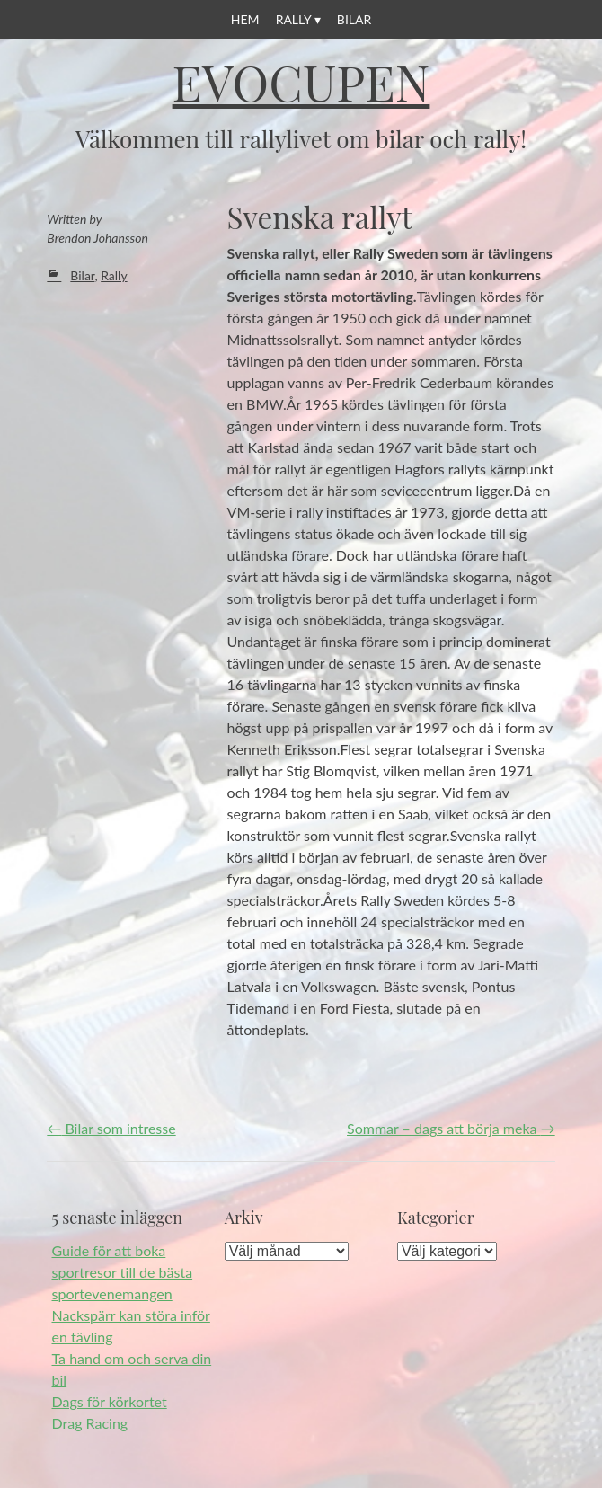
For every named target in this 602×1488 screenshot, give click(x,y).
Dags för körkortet (109, 1401)
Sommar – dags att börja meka (451, 1128)
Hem (245, 19)
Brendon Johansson (97, 237)
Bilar (354, 19)
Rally (294, 19)
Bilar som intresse (111, 1128)
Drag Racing (90, 1422)
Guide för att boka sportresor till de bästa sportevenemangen (122, 1272)
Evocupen (301, 82)
